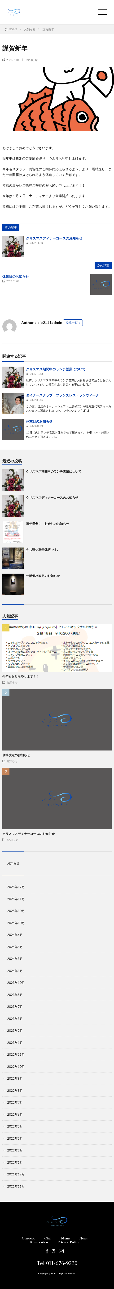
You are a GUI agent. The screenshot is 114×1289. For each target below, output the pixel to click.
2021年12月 (16, 1174)
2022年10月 (16, 1066)
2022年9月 (15, 1078)
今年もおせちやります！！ (20, 676)
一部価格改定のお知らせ (43, 576)
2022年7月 (15, 1102)
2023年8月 (15, 995)
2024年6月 (15, 935)
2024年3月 (15, 959)
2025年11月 (16, 899)
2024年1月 (15, 971)
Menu (65, 1238)
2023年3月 (15, 1019)
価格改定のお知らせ (16, 755)
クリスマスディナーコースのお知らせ (54, 238)
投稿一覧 (72, 323)
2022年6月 (15, 1114)
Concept (28, 1238)
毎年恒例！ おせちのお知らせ (47, 523)
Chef (48, 1238)
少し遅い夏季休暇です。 (43, 550)
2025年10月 (16, 911)
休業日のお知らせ (15, 276)
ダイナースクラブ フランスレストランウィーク (62, 395)
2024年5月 (15, 947)
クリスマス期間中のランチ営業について (56, 369)
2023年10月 (16, 983)
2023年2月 (15, 1030)
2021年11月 (16, 1186)
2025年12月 (16, 887)
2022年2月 (15, 1150)
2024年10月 (16, 923)
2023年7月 (15, 1006)
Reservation (39, 1242)
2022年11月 (16, 1054)
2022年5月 (15, 1126)
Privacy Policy (68, 1242)
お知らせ (32, 59)
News (83, 1238)
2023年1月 (15, 1043)
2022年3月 (15, 1138)
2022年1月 (15, 1162)
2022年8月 (15, 1090)
